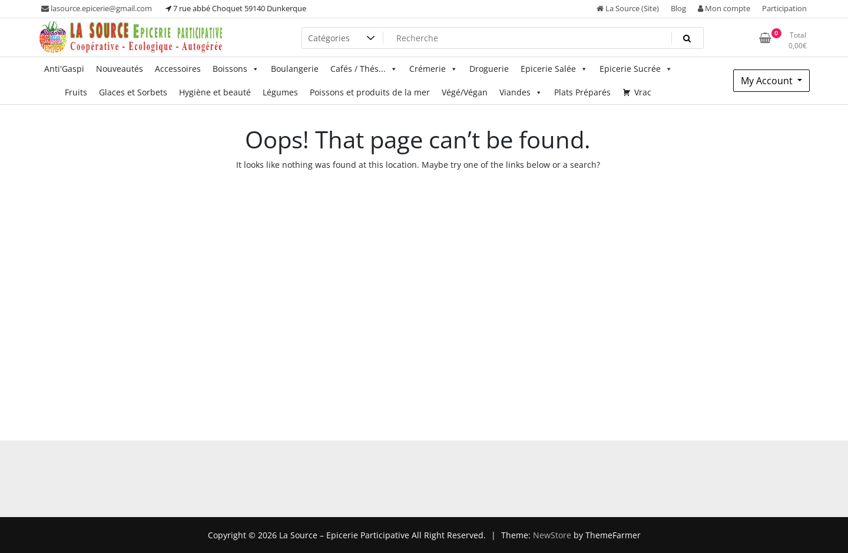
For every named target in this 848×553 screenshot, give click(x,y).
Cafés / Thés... (364, 69)
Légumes (280, 92)
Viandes (520, 92)
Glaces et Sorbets (133, 92)
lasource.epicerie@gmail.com (96, 8)
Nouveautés (119, 68)
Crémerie (433, 69)
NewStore (552, 535)
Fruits (76, 92)
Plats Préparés (582, 92)
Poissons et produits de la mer (370, 92)
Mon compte (724, 8)
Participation (784, 8)
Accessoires (178, 68)
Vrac (642, 92)
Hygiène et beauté (215, 92)
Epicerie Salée (554, 69)
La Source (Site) (628, 8)
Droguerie (489, 68)
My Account (768, 80)
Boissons (236, 69)
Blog (678, 8)
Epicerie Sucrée (636, 69)
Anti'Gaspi (64, 68)
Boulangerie (295, 68)
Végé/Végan (465, 92)
